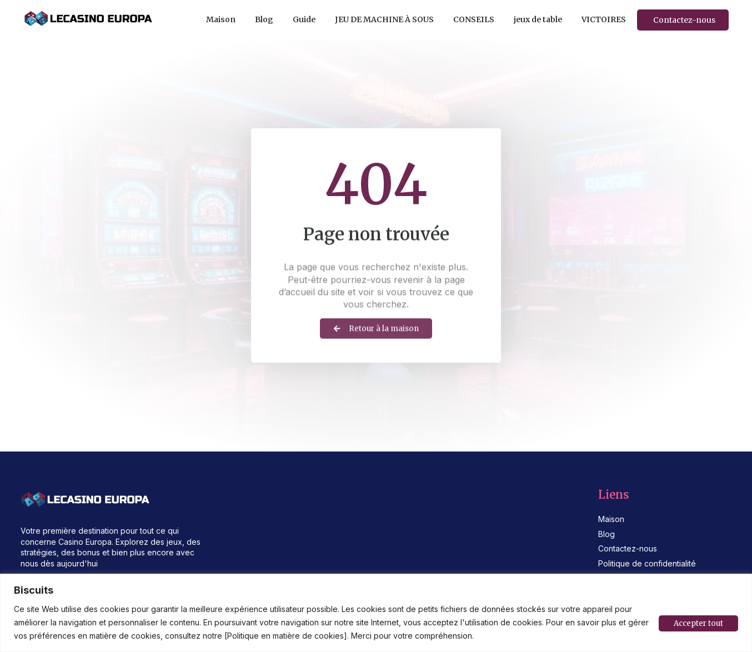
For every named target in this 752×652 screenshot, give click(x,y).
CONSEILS (473, 19)
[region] (376, 613)
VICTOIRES (603, 19)
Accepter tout (697, 623)
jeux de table (538, 19)
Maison (220, 19)
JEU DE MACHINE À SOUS (384, 19)
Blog (264, 19)
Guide (304, 19)
